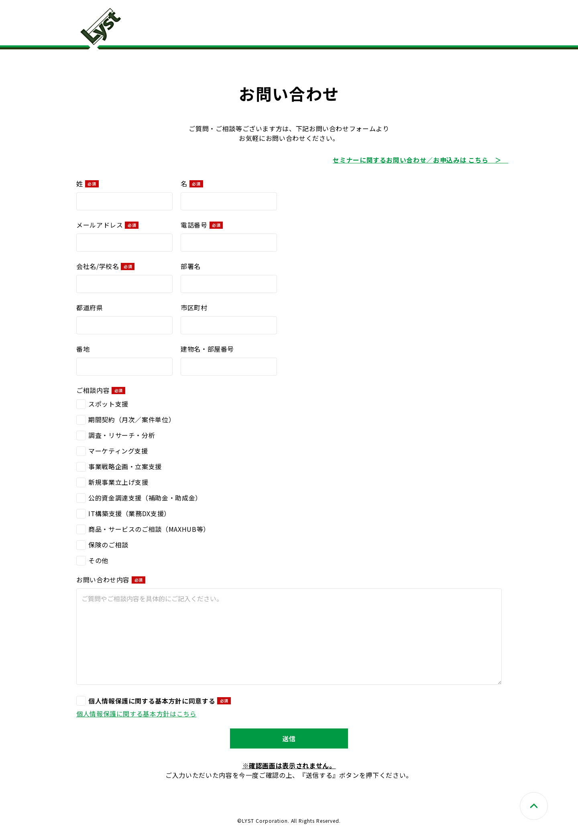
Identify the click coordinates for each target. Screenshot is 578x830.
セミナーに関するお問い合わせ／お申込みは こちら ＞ (420, 160)
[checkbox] (289, 482)
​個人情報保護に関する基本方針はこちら (136, 713)
